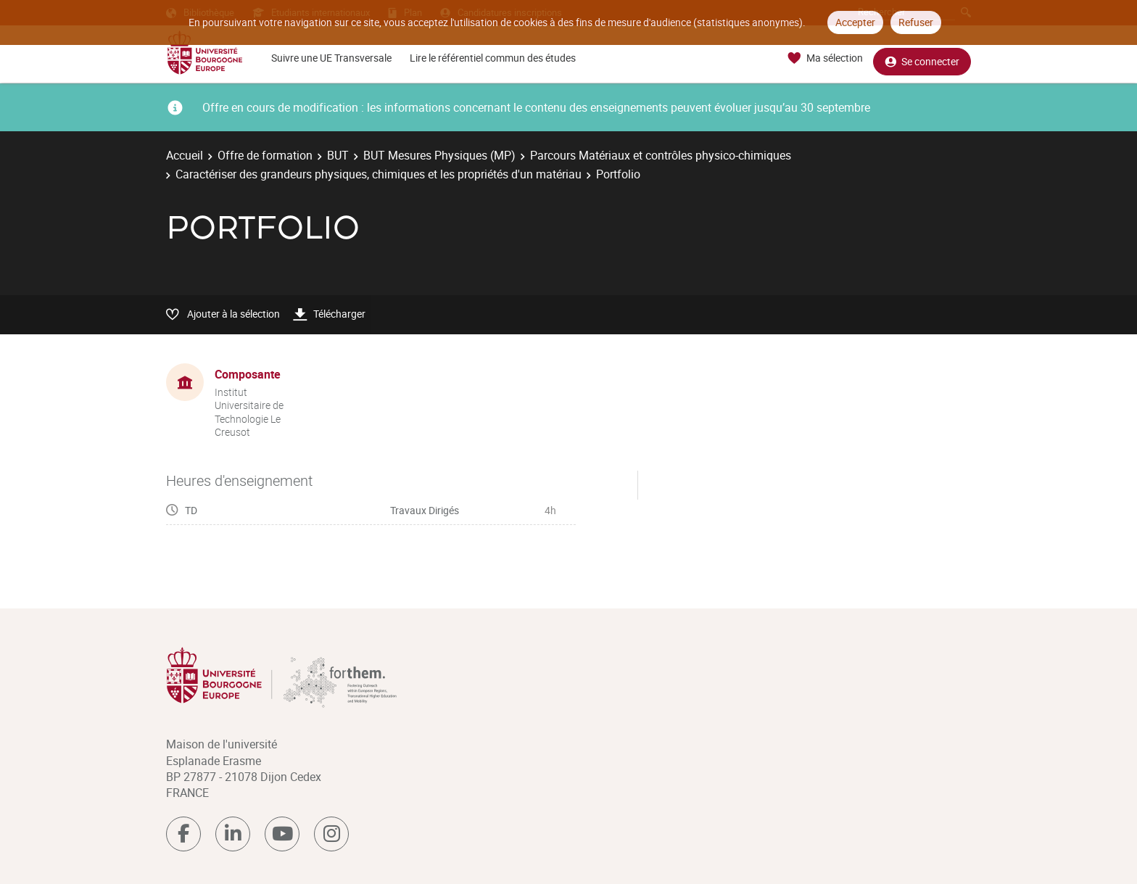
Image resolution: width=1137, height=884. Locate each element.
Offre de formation (265, 155)
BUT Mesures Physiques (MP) (439, 155)
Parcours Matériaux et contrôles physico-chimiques (660, 155)
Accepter (855, 22)
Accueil (184, 155)
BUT (338, 155)
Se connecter (922, 58)
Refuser (915, 22)
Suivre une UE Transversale (331, 58)
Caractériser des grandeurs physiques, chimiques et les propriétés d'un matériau (378, 174)
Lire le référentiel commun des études (493, 58)
